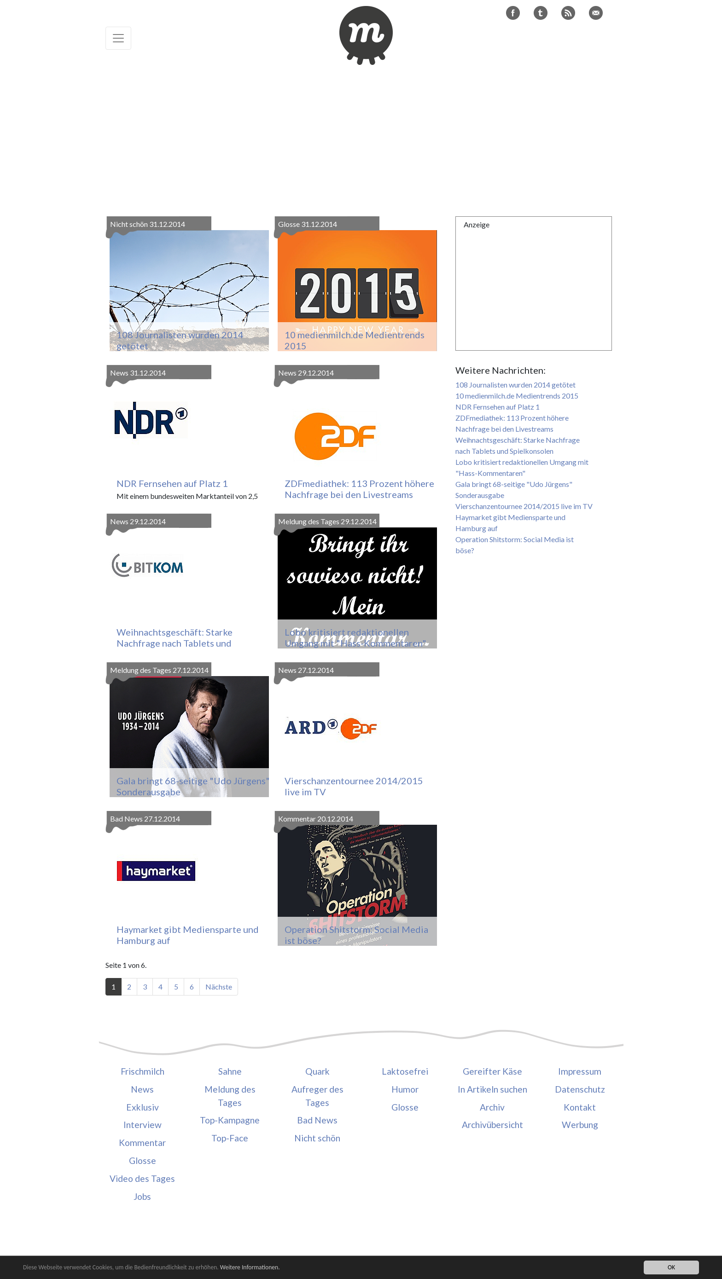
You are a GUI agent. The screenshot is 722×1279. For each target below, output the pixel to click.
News (142, 1089)
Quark (317, 1071)
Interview (142, 1124)
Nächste (218, 986)
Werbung (580, 1124)
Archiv (492, 1107)
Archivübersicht (492, 1124)
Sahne (230, 1071)
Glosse (142, 1160)
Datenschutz (580, 1089)
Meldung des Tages (230, 1096)
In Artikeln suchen (492, 1089)
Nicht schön (317, 1138)
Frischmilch (142, 1071)
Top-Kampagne (230, 1120)
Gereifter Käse (492, 1071)
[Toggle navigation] (118, 38)
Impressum (579, 1071)
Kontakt (580, 1107)
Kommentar (142, 1142)
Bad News (317, 1120)
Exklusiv (142, 1107)
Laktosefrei (405, 1071)
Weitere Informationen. (250, 1268)
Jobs (142, 1196)
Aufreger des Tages (317, 1096)
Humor (405, 1089)
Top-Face (229, 1138)
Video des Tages (142, 1178)
